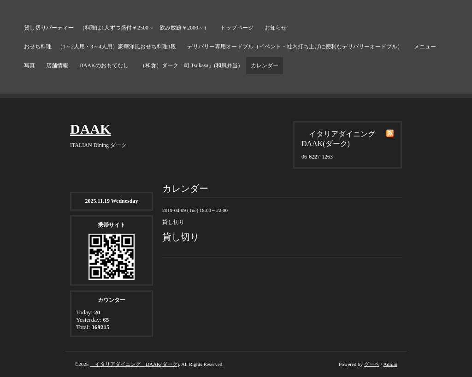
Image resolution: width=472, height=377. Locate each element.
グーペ (371, 364)
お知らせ (276, 27)
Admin (390, 364)
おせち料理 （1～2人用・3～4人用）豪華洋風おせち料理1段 (100, 46)
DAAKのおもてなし (104, 65)
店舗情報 (57, 65)
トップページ (237, 27)
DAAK (90, 128)
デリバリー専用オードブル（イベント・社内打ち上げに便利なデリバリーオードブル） (295, 46)
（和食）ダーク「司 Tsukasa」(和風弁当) (190, 65)
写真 (29, 65)
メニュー (425, 46)
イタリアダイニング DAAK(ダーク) (134, 364)
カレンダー (264, 65)
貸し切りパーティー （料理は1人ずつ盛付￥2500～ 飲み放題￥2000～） (116, 27)
